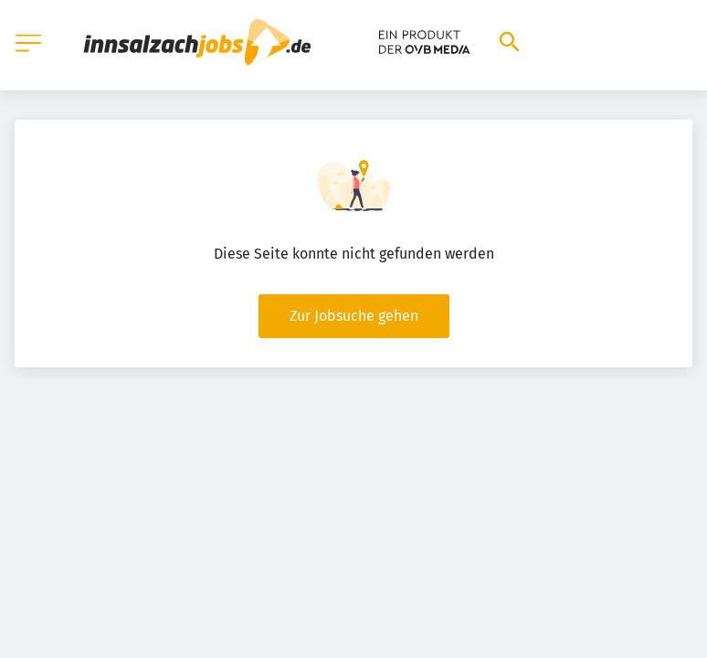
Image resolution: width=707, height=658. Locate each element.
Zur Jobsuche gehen (354, 315)
